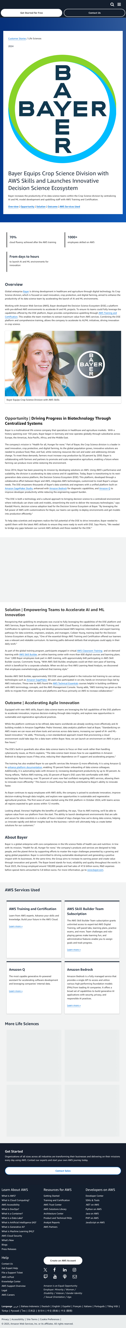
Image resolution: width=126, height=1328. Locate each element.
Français (77, 1306)
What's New (8, 1240)
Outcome (53, 206)
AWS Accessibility (11, 1204)
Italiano (88, 1306)
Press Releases (9, 1249)
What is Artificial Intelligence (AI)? (19, 1222)
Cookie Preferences (49, 1319)
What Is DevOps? (10, 1209)
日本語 (31, 1310)
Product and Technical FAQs (58, 1218)
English (56, 1306)
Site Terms (32, 1319)
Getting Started (51, 1195)
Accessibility (17, 1319)
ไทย (24, 1310)
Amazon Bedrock (58, 488)
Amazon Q (104, 488)
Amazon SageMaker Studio (19, 488)
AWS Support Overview (14, 1285)
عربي (16, 1306)
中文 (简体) (52, 1310)
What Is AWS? (9, 1195)
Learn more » (15, 926)
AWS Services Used (70, 206)
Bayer (26, 291)
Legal (4, 1290)
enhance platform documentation (25, 767)
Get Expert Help (10, 1268)
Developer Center (94, 1195)
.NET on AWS (92, 1204)
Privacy (5, 1319)
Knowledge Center (11, 1281)
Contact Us (7, 1263)
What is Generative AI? (13, 1226)
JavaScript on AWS (95, 1222)
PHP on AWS (92, 1218)
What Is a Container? (12, 1213)
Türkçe (5, 1310)
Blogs (4, 1244)
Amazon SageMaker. (37, 679)
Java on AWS (92, 1213)
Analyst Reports (52, 1222)
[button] (31, 13)
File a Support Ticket (12, 1272)
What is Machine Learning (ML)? (18, 1231)
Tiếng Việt (112, 1306)
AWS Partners (50, 1226)
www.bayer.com (95, 869)
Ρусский (15, 1310)
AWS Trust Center (53, 1204)
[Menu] (119, 3)
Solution (41, 206)
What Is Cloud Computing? (15, 1200)
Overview (13, 206)
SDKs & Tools (92, 1200)
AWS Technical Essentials (65, 683)
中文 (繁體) (66, 1310)
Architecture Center (53, 1213)
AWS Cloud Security (12, 1235)
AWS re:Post (8, 1277)
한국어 (41, 1310)
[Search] (112, 3)
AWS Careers (8, 1294)
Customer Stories (17, 38)
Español (67, 1306)
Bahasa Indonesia (30, 1306)
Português (99, 1306)
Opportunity (27, 206)
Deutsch (46, 1306)
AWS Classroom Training (89, 650)
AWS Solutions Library (55, 1209)
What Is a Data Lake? (12, 1218)
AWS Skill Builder (28, 654)
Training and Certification (57, 1200)
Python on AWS (94, 1209)
